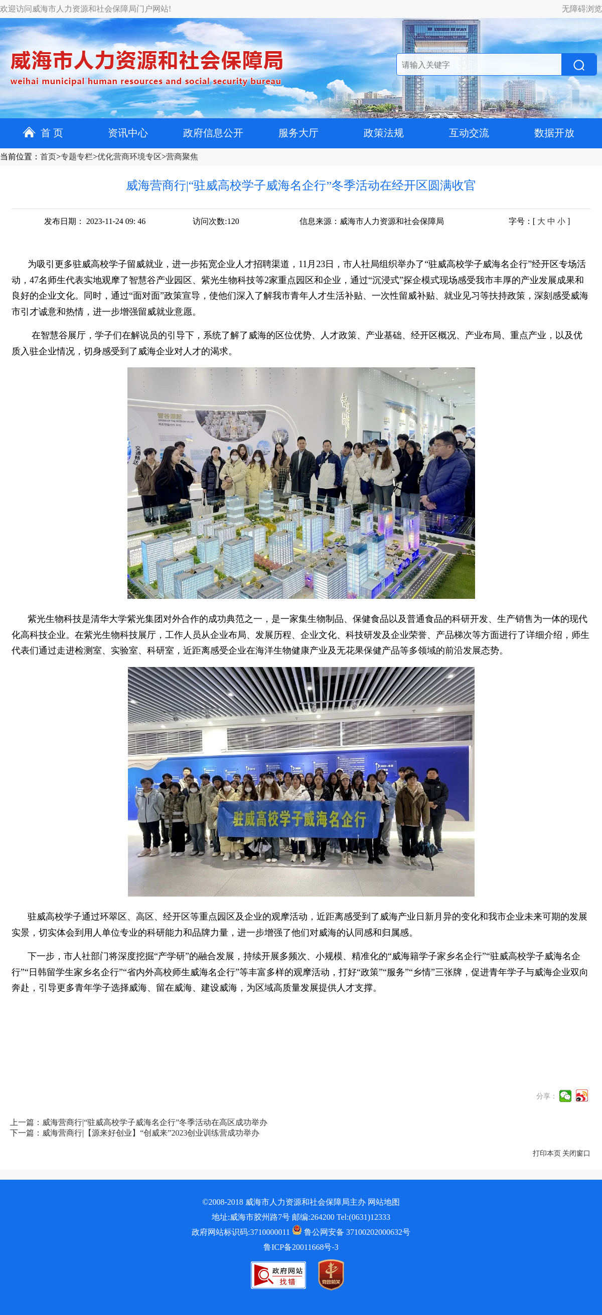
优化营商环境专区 (129, 156)
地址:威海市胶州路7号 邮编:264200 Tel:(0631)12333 (301, 1217)
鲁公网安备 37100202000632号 (351, 1232)
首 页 (43, 132)
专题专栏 (77, 156)
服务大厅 (298, 132)
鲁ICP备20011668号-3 (301, 1247)
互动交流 (469, 132)
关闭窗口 (576, 1153)
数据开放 (554, 132)
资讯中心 (128, 132)
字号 (517, 221)
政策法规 (384, 132)
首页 (48, 156)
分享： (546, 1096)
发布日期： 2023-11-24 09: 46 (95, 221)
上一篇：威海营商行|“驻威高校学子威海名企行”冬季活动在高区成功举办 (138, 1122)
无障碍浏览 (582, 9)
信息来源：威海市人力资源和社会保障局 (371, 221)
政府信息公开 (213, 132)
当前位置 (16, 156)
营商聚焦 (182, 156)
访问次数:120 (216, 221)
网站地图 (384, 1202)
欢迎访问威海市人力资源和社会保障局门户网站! (85, 9)
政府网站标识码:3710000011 (241, 1232)
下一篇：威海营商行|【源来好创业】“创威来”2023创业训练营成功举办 (134, 1133)
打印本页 (547, 1153)
